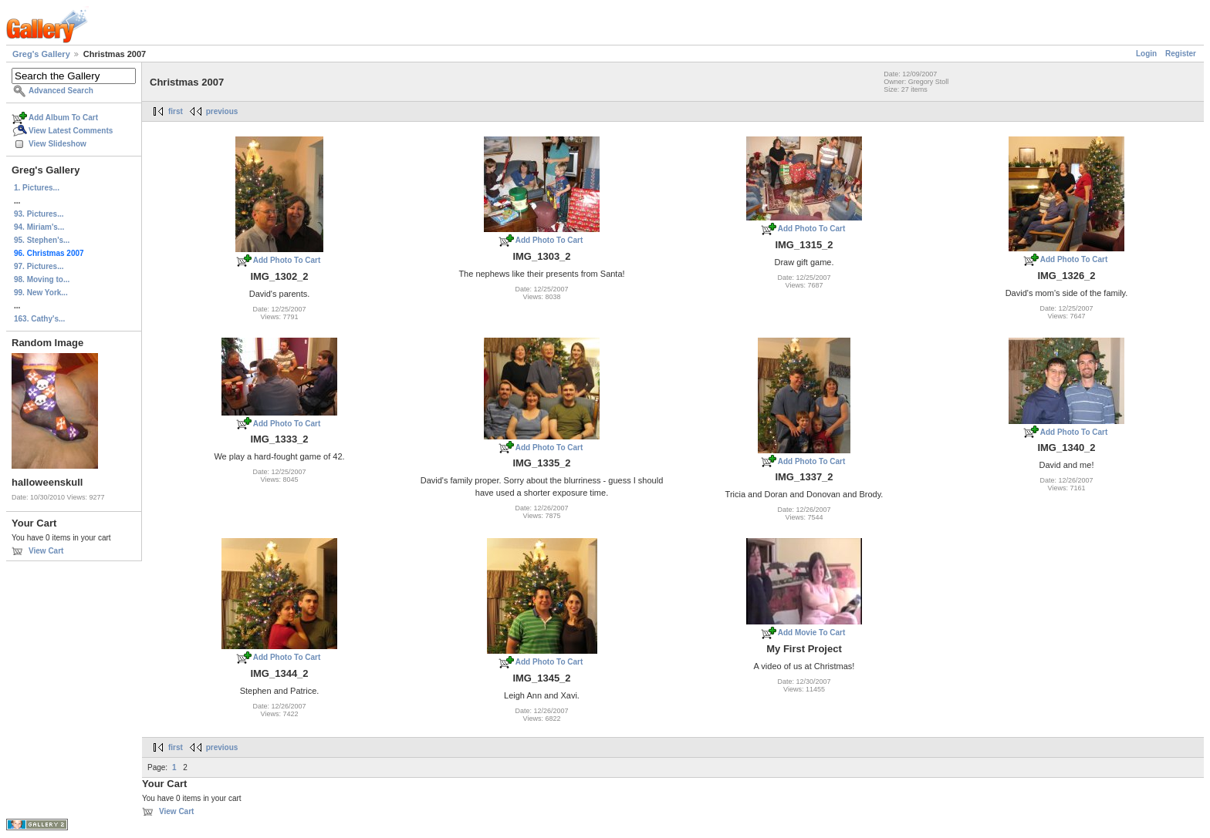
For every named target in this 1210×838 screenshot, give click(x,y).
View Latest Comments (71, 130)
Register (1180, 53)
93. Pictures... (38, 214)
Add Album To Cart (63, 117)
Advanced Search (61, 90)
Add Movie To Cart (812, 632)
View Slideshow (57, 144)
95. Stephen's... (41, 240)
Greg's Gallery (41, 54)
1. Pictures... (36, 187)
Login (1146, 53)
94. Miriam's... (39, 227)
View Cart (46, 551)
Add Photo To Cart (287, 260)
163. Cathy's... (39, 319)
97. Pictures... (38, 266)
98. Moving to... (41, 279)
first (175, 111)
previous (222, 111)
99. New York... (41, 292)
